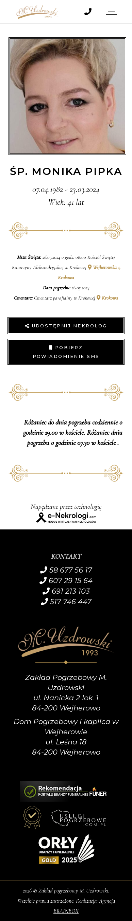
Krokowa (107, 298)
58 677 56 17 (66, 570)
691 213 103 (66, 591)
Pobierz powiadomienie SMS (66, 352)
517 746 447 (66, 601)
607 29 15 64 (66, 580)
